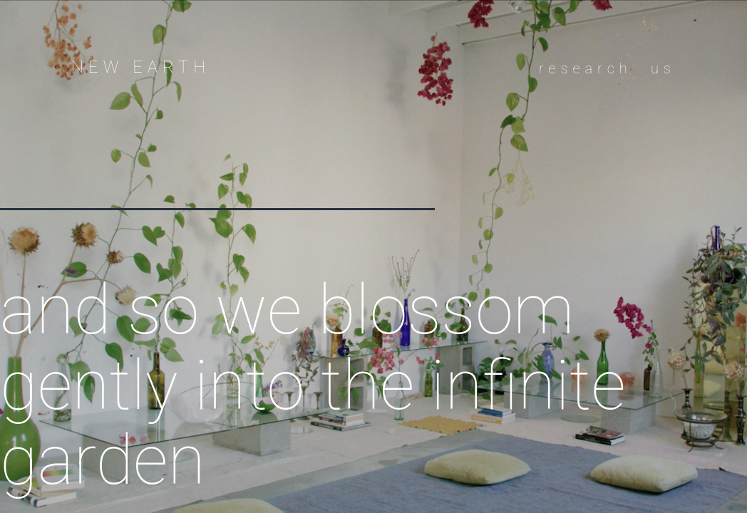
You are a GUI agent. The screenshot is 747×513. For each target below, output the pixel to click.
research (585, 68)
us (663, 68)
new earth (140, 67)
